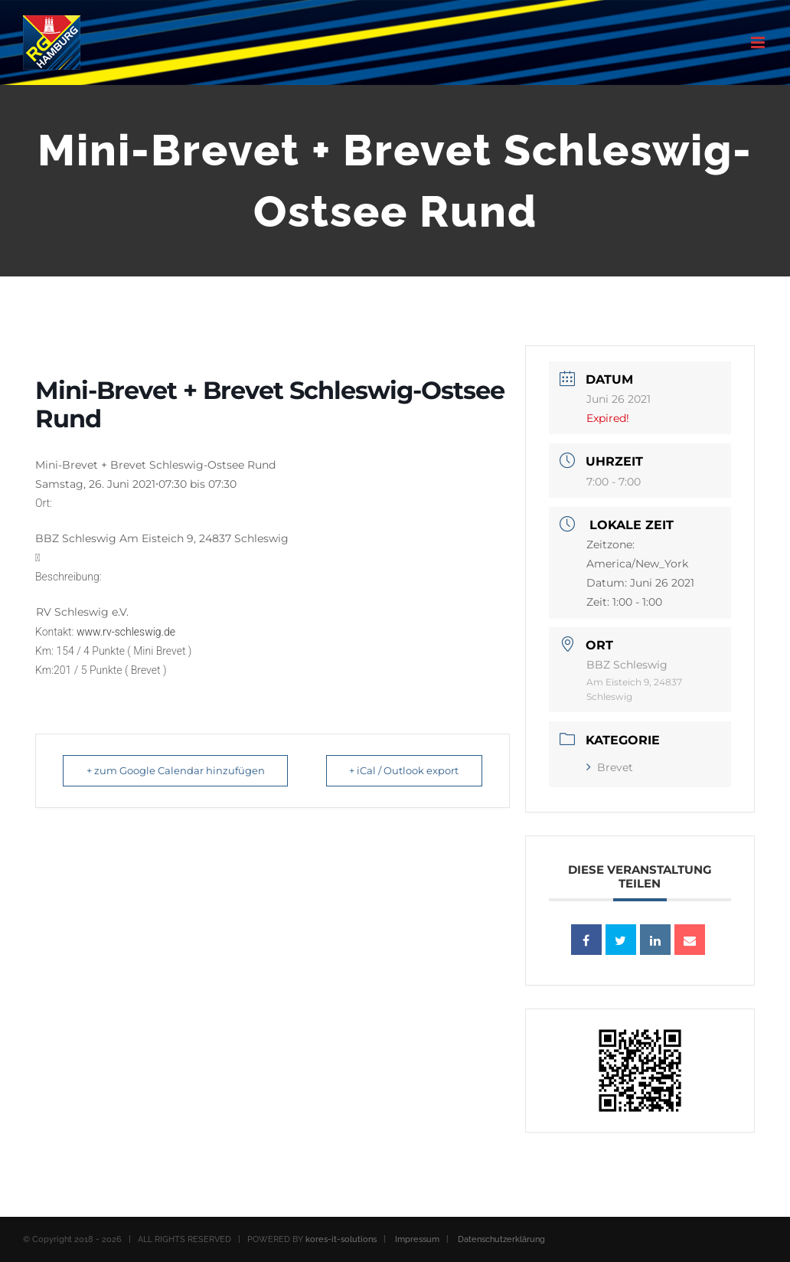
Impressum (417, 1239)
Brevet (609, 767)
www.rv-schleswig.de (126, 632)
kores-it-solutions (341, 1239)
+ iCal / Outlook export (400, 770)
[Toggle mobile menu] (759, 42)
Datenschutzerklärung (501, 1239)
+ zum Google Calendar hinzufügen (179, 770)
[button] (272, 521)
